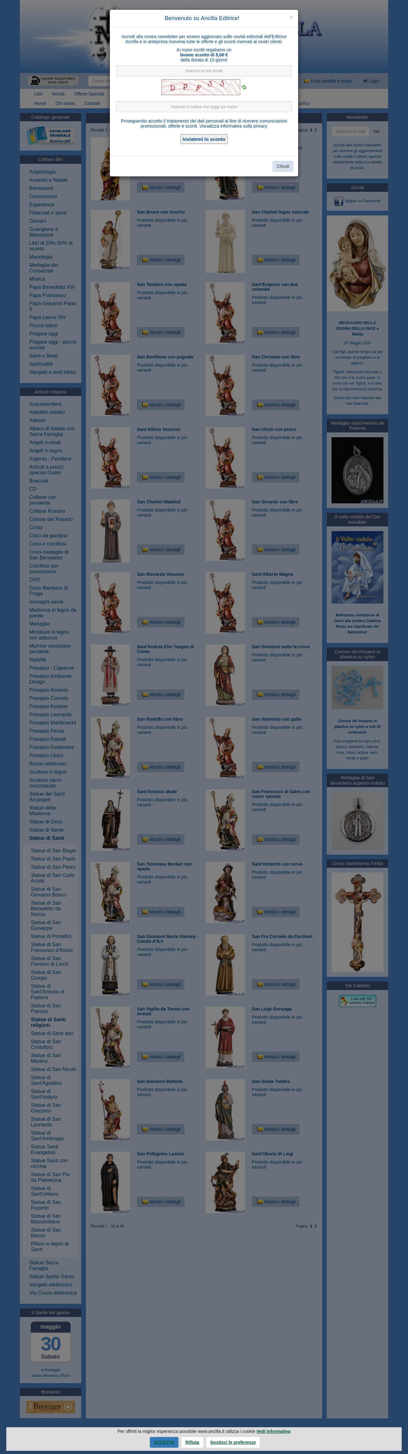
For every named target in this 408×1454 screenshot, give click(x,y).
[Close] (291, 17)
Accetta (164, 1442)
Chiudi (283, 166)
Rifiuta (192, 1442)
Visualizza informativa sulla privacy (233, 126)
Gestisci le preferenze (233, 1442)
